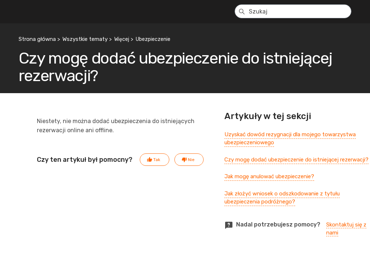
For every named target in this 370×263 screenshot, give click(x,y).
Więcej (121, 39)
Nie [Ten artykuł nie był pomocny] (191, 159)
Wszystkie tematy (85, 39)
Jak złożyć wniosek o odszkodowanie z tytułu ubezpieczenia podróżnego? (282, 197)
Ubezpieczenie (153, 39)
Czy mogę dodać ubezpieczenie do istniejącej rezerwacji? (296, 159)
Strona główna (37, 39)
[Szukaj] (293, 11)
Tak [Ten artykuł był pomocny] (156, 159)
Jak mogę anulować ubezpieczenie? (269, 176)
